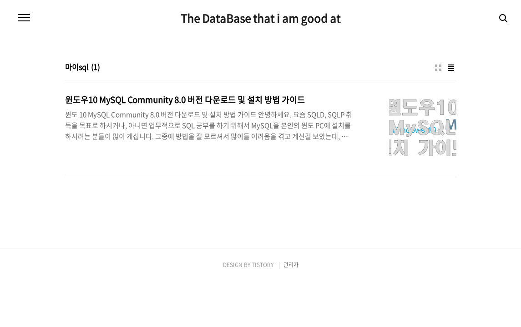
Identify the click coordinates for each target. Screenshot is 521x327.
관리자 (290, 265)
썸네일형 (438, 67)
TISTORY (262, 265)
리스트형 (450, 67)
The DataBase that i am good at (260, 18)
